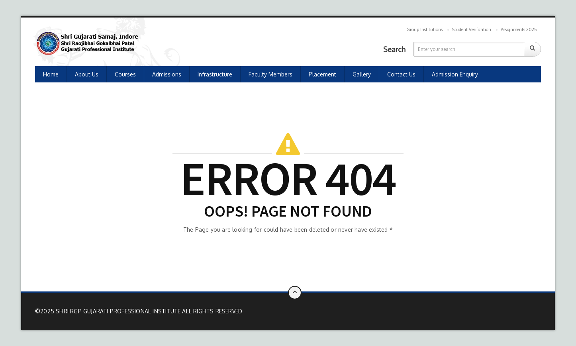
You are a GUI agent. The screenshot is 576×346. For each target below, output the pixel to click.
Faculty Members (270, 74)
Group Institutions (424, 29)
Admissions (166, 74)
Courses (125, 74)
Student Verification (471, 29)
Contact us (401, 74)
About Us (86, 74)
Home (51, 74)
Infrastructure (215, 74)
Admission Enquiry (455, 74)
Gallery (362, 74)
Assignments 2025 (519, 29)
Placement (322, 74)
